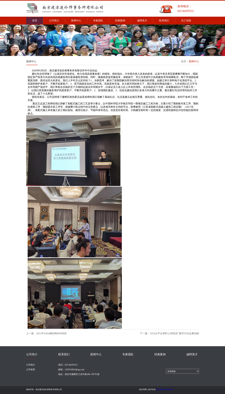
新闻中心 (79, 20)
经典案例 (123, 20)
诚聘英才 (145, 20)
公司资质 (30, 369)
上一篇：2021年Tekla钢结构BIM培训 (46, 333)
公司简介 (57, 20)
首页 (37, 20)
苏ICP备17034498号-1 (165, 389)
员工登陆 (186, 20)
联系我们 (167, 20)
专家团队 (101, 20)
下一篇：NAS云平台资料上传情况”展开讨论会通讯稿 (169, 333)
